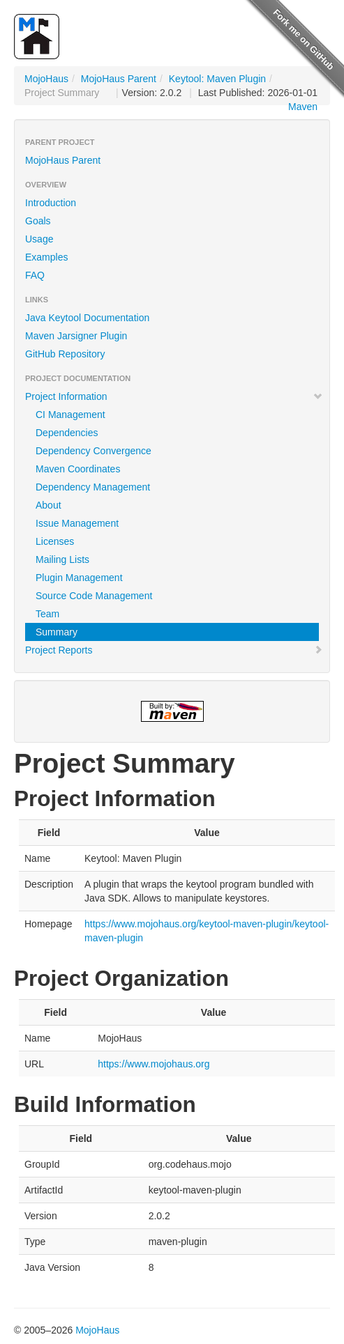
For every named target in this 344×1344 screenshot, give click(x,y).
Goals (38, 220)
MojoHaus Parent (118, 78)
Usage (39, 239)
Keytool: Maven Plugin (217, 78)
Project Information (174, 396)
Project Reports (174, 650)
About (48, 505)
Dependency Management (93, 487)
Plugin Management (79, 577)
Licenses (55, 541)
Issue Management (77, 523)
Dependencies (67, 432)
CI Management (70, 414)
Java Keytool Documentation (87, 317)
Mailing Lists (62, 559)
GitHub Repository (65, 354)
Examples (46, 257)
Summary (56, 632)
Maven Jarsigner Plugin (76, 335)
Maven (302, 106)
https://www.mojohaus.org (153, 1063)
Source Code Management (94, 595)
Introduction (50, 202)
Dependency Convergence (93, 450)
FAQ (35, 275)
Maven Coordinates (78, 468)
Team (47, 613)
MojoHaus (46, 78)
